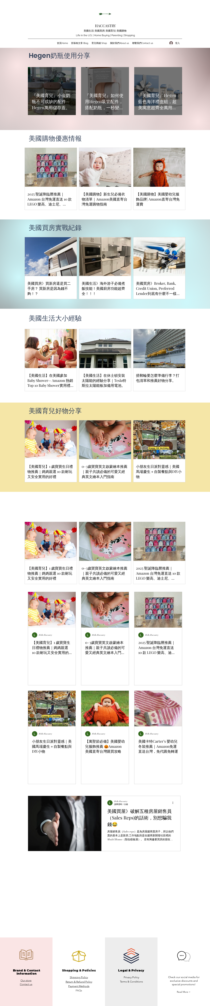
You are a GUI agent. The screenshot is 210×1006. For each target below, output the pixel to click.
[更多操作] (174, 803)
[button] (184, 992)
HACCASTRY (105, 25)
